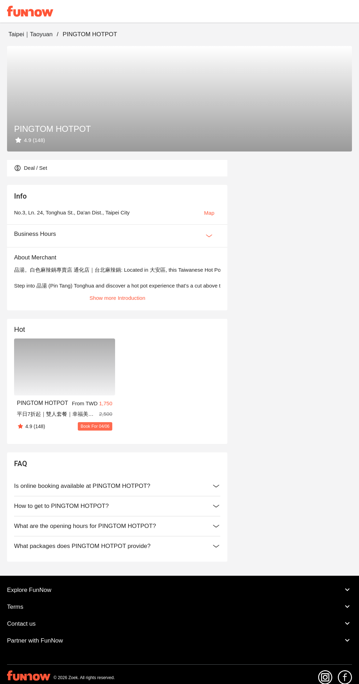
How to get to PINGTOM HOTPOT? (117, 506)
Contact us (179, 623)
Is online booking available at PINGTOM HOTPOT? (117, 486)
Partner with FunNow (179, 640)
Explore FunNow (179, 589)
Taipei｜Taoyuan (30, 34)
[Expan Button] (209, 235)
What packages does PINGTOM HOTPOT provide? (117, 546)
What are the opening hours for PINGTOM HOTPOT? (117, 526)
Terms (179, 606)
